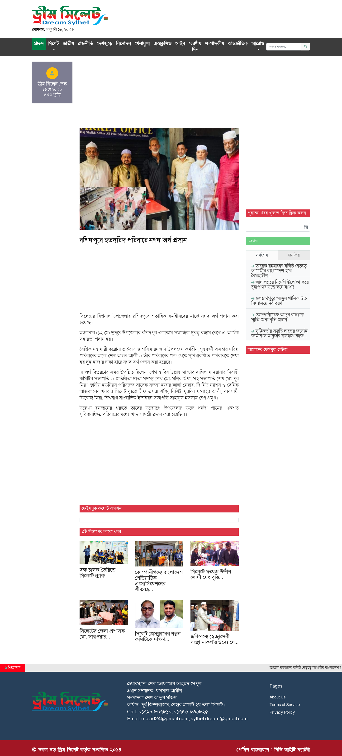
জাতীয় (68, 44)
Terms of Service (285, 704)
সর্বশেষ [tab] (262, 255)
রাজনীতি (85, 44)
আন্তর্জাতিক (238, 44)
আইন (180, 44)
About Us (278, 697)
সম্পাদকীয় (214, 44)
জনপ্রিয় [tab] (294, 255)
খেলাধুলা (142, 44)
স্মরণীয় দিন (195, 47)
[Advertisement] (159, 95)
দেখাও (253, 241)
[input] (273, 227)
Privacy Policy (282, 712)
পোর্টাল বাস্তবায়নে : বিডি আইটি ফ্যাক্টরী (273, 750)
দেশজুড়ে (104, 44)
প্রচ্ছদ (39, 44)
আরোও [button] (258, 44)
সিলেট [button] (53, 44)
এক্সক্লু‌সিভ (162, 44)
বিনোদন (123, 44)
